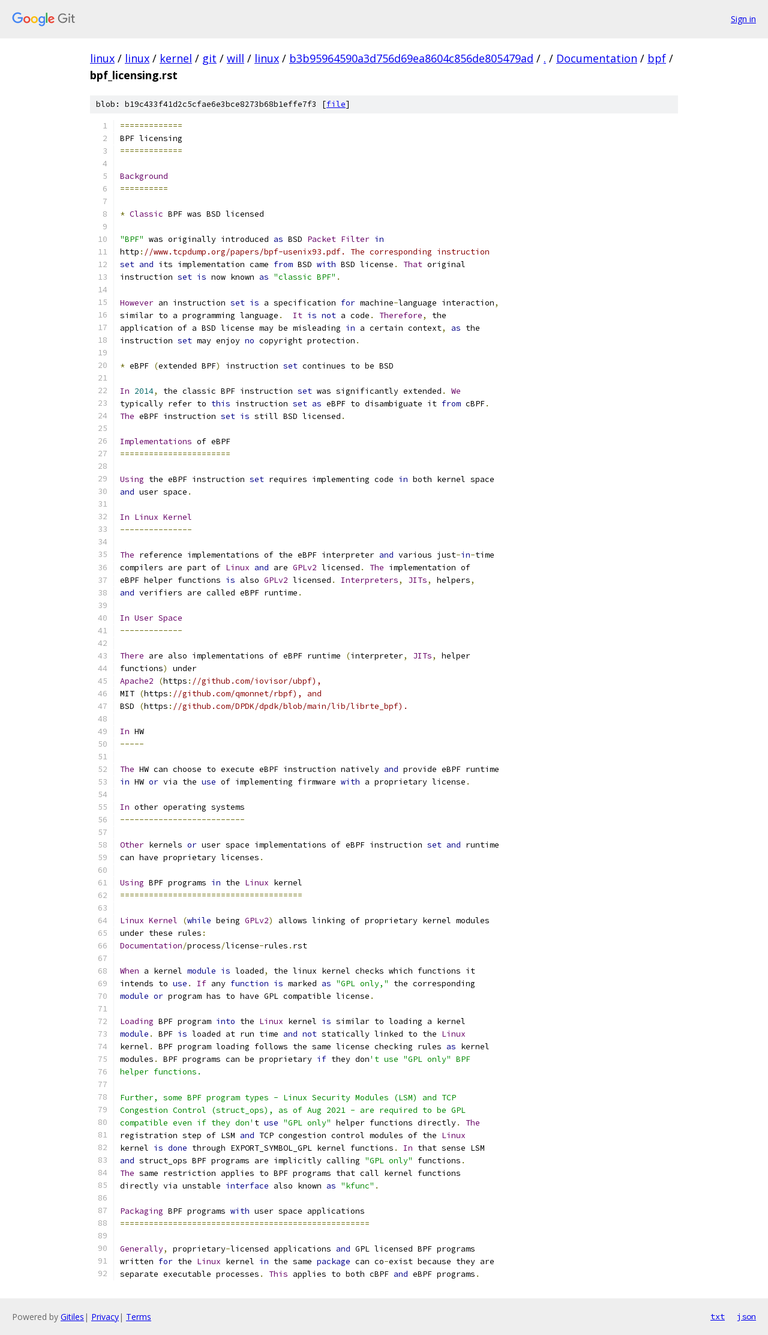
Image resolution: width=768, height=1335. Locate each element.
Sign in (743, 19)
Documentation (596, 58)
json (746, 1316)
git (209, 58)
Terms (138, 1316)
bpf (656, 58)
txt (717, 1316)
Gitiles (72, 1316)
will (235, 58)
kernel (176, 58)
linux (102, 58)
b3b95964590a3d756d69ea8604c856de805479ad (411, 58)
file (336, 104)
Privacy (105, 1316)
